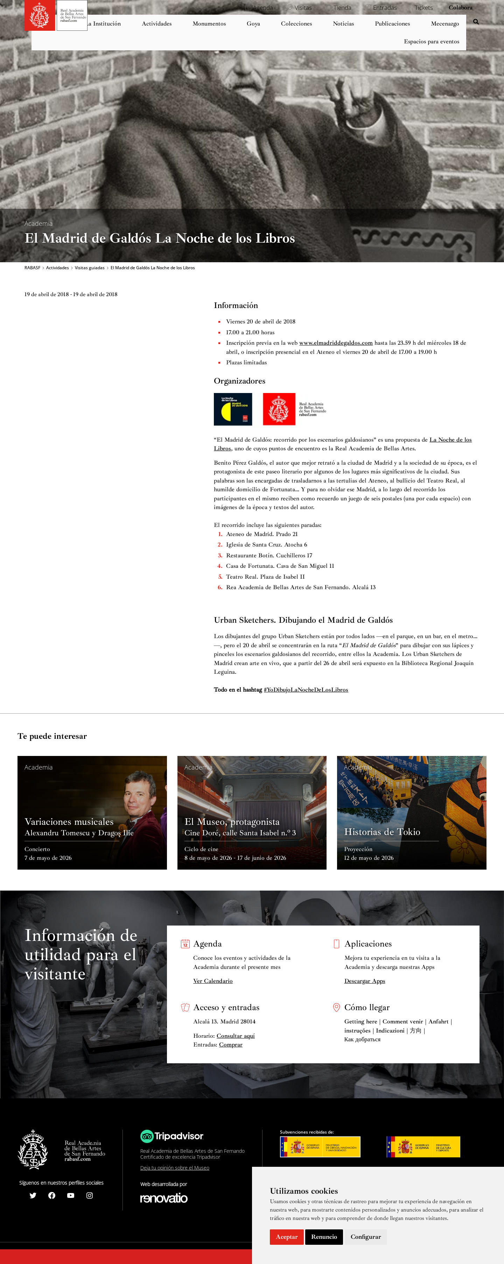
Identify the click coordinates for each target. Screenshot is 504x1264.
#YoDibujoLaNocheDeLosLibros (306, 689)
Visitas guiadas (90, 268)
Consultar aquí (236, 1036)
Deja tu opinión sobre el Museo (174, 1167)
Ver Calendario (213, 981)
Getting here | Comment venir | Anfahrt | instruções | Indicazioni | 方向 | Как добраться (398, 1030)
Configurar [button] (366, 1237)
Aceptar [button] (287, 1237)
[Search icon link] (476, 23)
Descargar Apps (364, 981)
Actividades (57, 268)
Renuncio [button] (324, 1237)
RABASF (32, 268)
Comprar (231, 1044)
